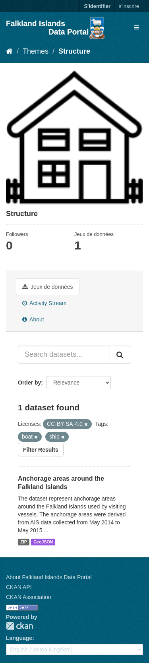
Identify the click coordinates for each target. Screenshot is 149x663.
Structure (74, 51)
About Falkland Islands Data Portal (49, 577)
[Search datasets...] (64, 355)
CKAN (19, 626)
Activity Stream (44, 303)
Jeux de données (47, 287)
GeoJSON (43, 541)
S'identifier (97, 6)
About (33, 319)
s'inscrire (129, 6)
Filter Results (40, 450)
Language (19, 638)
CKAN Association (28, 597)
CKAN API (19, 587)
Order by (29, 382)
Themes (35, 51)
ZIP (23, 541)
